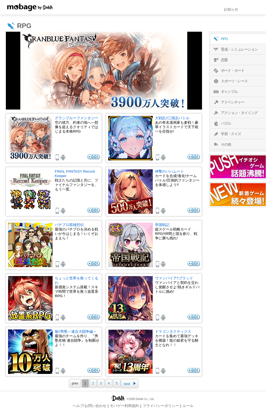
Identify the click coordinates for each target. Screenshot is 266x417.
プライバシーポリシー (161, 406)
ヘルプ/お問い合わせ (89, 406)
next (130, 384)
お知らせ (231, 9)
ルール (188, 406)
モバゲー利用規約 (124, 406)
